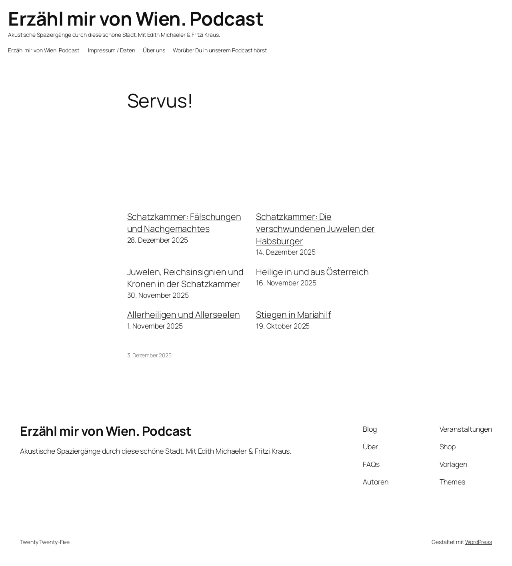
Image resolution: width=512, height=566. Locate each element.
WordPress (478, 542)
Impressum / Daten (111, 50)
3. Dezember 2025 (149, 355)
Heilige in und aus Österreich (312, 272)
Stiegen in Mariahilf (293, 315)
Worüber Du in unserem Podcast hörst (220, 50)
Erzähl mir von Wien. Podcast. (44, 50)
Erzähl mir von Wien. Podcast (135, 18)
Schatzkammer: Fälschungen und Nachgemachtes (184, 223)
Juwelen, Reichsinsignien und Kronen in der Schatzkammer (185, 278)
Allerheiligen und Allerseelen (183, 315)
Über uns (154, 50)
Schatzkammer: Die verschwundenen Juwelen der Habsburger (315, 229)
